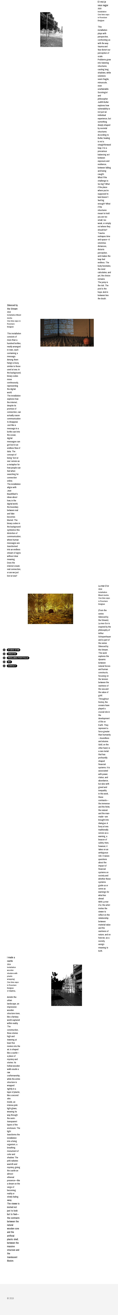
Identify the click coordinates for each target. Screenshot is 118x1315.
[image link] (67, 332)
